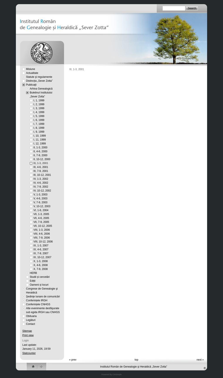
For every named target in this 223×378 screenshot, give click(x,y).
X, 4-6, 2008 (41, 265)
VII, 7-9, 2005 (41, 222)
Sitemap (27, 330)
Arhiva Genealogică (41, 88)
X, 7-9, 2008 (41, 269)
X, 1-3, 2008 (41, 261)
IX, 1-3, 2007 (41, 245)
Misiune (30, 69)
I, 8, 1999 (39, 127)
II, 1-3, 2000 (40, 147)
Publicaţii (31, 84)
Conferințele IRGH (36, 300)
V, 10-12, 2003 (42, 206)
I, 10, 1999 (40, 135)
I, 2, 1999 (39, 104)
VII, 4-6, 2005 (41, 218)
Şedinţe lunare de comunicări (43, 296)
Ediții (32, 280)
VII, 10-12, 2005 (43, 225)
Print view (28, 335)
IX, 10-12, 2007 (42, 257)
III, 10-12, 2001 (42, 174)
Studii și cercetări (40, 276)
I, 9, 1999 (39, 131)
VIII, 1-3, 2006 (42, 229)
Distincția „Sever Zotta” (39, 80)
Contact (30, 323)
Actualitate (32, 73)
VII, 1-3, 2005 (41, 214)
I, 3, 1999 (39, 108)
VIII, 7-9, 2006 (42, 237)
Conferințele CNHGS (38, 304)
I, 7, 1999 (39, 123)
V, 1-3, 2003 (40, 194)
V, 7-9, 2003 (40, 202)
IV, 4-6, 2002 (41, 182)
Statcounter (29, 353)
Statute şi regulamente (39, 76)
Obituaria (31, 316)
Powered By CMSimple (111, 374)
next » (200, 359)
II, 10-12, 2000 (42, 159)
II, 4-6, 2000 (40, 151)
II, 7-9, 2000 (40, 155)
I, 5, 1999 (39, 116)
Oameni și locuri (39, 284)
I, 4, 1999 (39, 112)
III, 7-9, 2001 (41, 171)
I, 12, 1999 (40, 143)
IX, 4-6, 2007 (41, 249)
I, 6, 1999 (39, 120)
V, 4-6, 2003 (40, 198)
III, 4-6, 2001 (41, 167)
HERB (33, 273)
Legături (30, 320)
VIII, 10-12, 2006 (43, 241)
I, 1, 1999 (39, 100)
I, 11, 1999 (40, 139)
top (136, 359)
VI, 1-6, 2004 (41, 210)
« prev (72, 359)
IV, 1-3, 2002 (41, 178)
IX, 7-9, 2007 (41, 253)
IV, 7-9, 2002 (41, 186)
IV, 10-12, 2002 (42, 190)
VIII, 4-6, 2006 (42, 233)
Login (25, 340)
